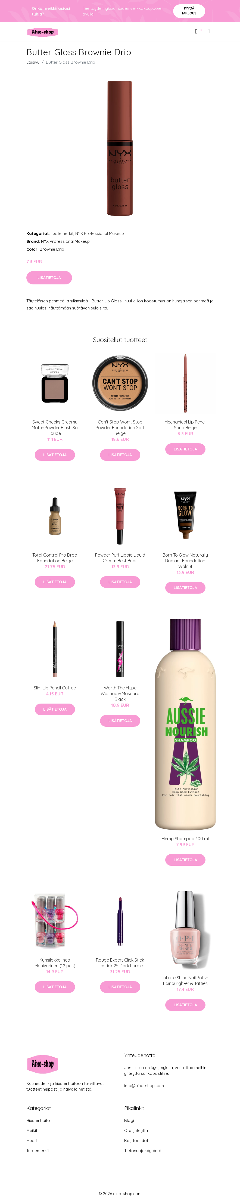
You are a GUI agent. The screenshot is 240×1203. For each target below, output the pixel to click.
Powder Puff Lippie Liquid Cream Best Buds (120, 557)
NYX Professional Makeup (99, 233)
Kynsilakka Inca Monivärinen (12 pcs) (55, 962)
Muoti (31, 1140)
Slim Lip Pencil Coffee (55, 688)
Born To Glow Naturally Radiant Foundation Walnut (185, 560)
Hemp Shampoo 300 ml (185, 838)
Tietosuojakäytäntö (142, 1150)
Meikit (31, 1130)
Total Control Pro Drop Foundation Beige (54, 557)
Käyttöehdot (136, 1140)
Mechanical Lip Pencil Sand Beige (185, 424)
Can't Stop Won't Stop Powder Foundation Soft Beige (120, 427)
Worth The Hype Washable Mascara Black (120, 693)
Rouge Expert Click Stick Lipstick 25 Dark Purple (120, 962)
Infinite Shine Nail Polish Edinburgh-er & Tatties (185, 980)
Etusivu (32, 62)
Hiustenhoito (38, 1120)
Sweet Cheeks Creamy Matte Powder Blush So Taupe (55, 427)
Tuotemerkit (62, 233)
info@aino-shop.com (144, 1085)
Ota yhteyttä (136, 1130)
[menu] (209, 31)
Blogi (129, 1120)
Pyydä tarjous (189, 10)
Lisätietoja (49, 277)
